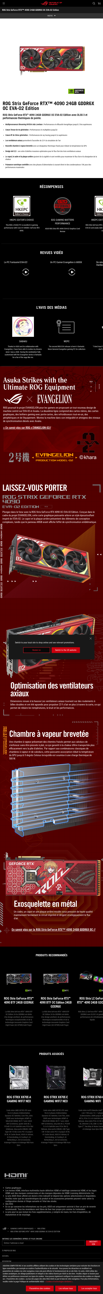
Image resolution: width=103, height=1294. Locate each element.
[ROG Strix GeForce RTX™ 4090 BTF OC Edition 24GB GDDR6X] (56, 986)
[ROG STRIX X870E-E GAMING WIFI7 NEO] (56, 1085)
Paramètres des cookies (39, 1288)
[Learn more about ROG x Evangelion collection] (29, 427)
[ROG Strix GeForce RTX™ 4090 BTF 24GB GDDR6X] (19, 986)
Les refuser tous (66, 1288)
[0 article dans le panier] (99, 3)
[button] (3, 3)
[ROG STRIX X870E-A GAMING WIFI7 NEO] (19, 1085)
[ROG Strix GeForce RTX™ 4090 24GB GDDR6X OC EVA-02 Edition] (35, 1231)
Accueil (5, 1256)
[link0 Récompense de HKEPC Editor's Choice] (22, 214)
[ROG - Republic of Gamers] (51, 3)
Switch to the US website (65, 650)
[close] (90, 638)
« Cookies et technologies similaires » (59, 1281)
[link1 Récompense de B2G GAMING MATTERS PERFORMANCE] (62, 214)
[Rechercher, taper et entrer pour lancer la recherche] (93, 3)
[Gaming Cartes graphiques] (21, 1228)
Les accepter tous (89, 1288)
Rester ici (36, 650)
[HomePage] (4, 1228)
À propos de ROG (9, 1250)
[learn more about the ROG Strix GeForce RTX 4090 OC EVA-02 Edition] (52, 930)
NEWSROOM (6, 1261)
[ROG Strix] (41, 1228)
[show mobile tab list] (51, 16)
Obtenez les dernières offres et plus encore (22, 1239)
